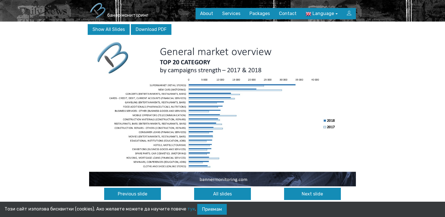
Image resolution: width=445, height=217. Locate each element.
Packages (259, 13)
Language (320, 14)
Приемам (212, 209)
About (206, 13)
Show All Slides (109, 29)
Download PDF (151, 29)
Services (231, 13)
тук (191, 209)
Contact (288, 13)
